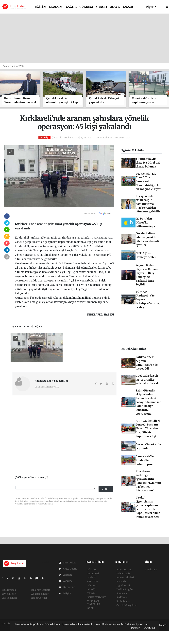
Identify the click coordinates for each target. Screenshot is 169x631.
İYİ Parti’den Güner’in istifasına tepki (146, 222)
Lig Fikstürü (123, 585)
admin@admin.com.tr (47, 386)
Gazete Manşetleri (126, 605)
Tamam (149, 627)
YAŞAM (128, 7)
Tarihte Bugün (124, 589)
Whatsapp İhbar (40, 593)
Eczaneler (122, 581)
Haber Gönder (39, 597)
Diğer (150, 7)
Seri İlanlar (122, 597)
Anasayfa (8, 66)
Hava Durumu (124, 569)
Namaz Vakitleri (125, 577)
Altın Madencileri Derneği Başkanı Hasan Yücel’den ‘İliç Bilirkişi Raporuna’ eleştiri (148, 428)
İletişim (65, 593)
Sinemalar (122, 593)
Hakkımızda (9, 589)
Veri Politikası (9, 597)
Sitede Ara (151, 569)
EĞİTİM (40, 7)
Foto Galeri (67, 562)
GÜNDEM (86, 7)
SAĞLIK (71, 7)
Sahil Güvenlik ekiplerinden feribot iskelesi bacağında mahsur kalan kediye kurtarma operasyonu (148, 402)
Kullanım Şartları (40, 589)
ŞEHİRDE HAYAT (96, 597)
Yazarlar (65, 574)
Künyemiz (67, 587)
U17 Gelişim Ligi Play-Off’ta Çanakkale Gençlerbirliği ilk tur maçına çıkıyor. (148, 181)
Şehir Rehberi (124, 601)
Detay (135, 627)
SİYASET (102, 7)
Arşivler (65, 580)
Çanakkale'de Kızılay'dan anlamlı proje (145, 460)
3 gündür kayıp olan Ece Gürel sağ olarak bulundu (148, 162)
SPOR (90, 608)
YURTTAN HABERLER (93, 603)
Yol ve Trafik (123, 573)
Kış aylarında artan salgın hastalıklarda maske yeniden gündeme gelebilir (148, 204)
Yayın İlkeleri (9, 593)
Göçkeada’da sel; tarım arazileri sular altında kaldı (148, 379)
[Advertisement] (84, 38)
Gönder (106, 489)
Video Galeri (68, 568)
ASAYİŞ (115, 7)
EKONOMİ (56, 7)
